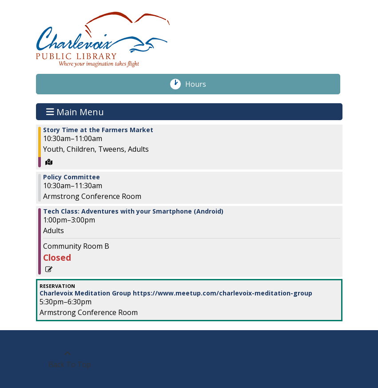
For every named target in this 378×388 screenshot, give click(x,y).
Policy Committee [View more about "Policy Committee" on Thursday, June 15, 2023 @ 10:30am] (71, 177)
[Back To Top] (67, 359)
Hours (200, 84)
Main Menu (75, 111)
